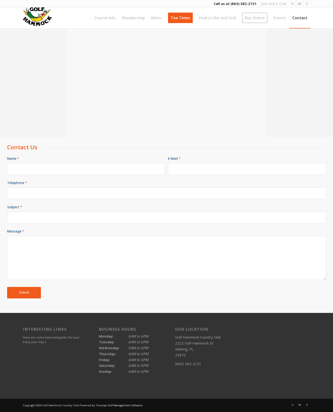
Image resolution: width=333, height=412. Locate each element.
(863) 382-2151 (244, 3)
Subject (14, 207)
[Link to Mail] (299, 3)
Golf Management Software (125, 405)
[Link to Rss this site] (292, 3)
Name (13, 158)
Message (15, 231)
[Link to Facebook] (306, 3)
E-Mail (174, 158)
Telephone (17, 182)
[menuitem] (272, 3)
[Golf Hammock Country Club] (37, 17)
